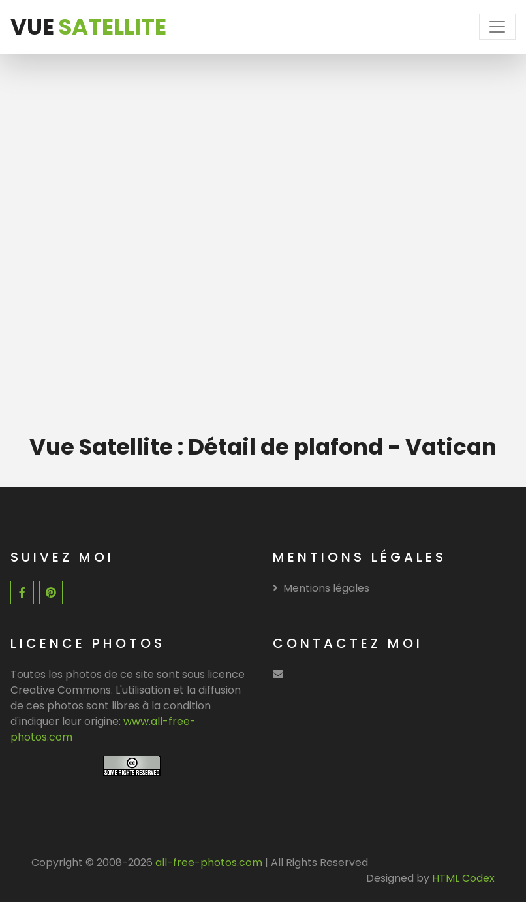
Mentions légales (321, 588)
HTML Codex (463, 878)
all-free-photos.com (207, 862)
